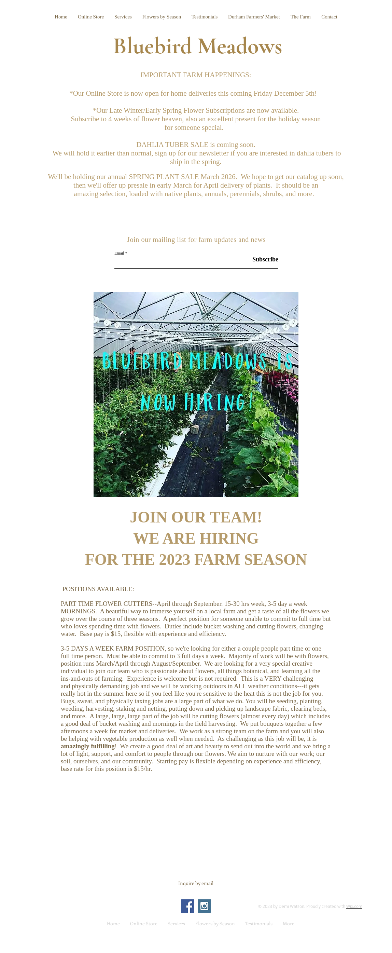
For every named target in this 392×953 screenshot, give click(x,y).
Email (119, 253)
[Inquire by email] (195, 883)
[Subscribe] (261, 259)
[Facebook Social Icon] (187, 906)
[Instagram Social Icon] (204, 906)
